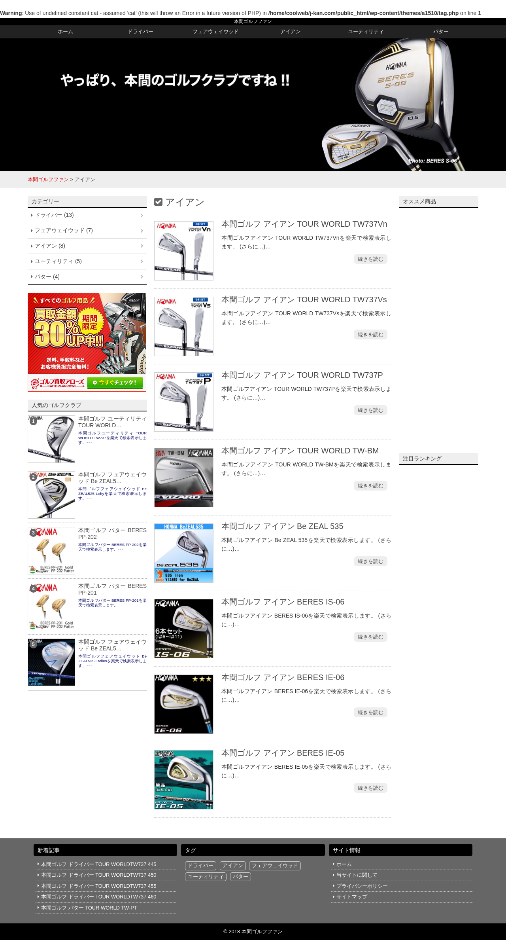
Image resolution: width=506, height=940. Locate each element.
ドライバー (140, 31)
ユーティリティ (366, 31)
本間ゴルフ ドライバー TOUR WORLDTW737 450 (98, 875)
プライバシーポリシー (362, 886)
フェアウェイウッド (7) (64, 230)
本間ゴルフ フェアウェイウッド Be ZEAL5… (112, 477)
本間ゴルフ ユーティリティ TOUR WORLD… (112, 421)
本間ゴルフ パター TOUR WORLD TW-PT (89, 908)
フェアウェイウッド (216, 31)
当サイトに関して (357, 875)
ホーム (65, 31)
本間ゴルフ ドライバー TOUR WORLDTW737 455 (98, 886)
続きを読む (370, 259)
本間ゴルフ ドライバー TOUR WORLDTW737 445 (98, 864)
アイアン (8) (50, 246)
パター (441, 31)
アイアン (290, 31)
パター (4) (47, 276)
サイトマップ (351, 897)
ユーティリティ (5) (58, 261)
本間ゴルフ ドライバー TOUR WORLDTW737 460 (98, 897)
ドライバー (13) (54, 215)
